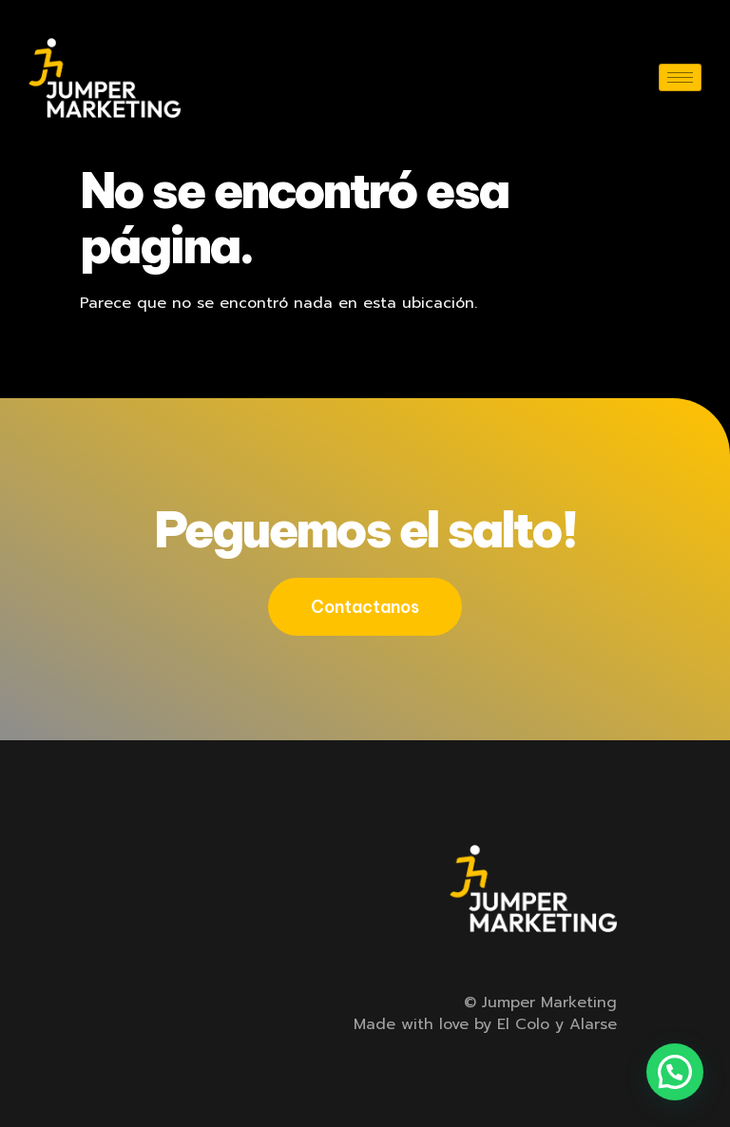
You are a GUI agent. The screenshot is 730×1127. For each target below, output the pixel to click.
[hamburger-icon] (680, 77)
